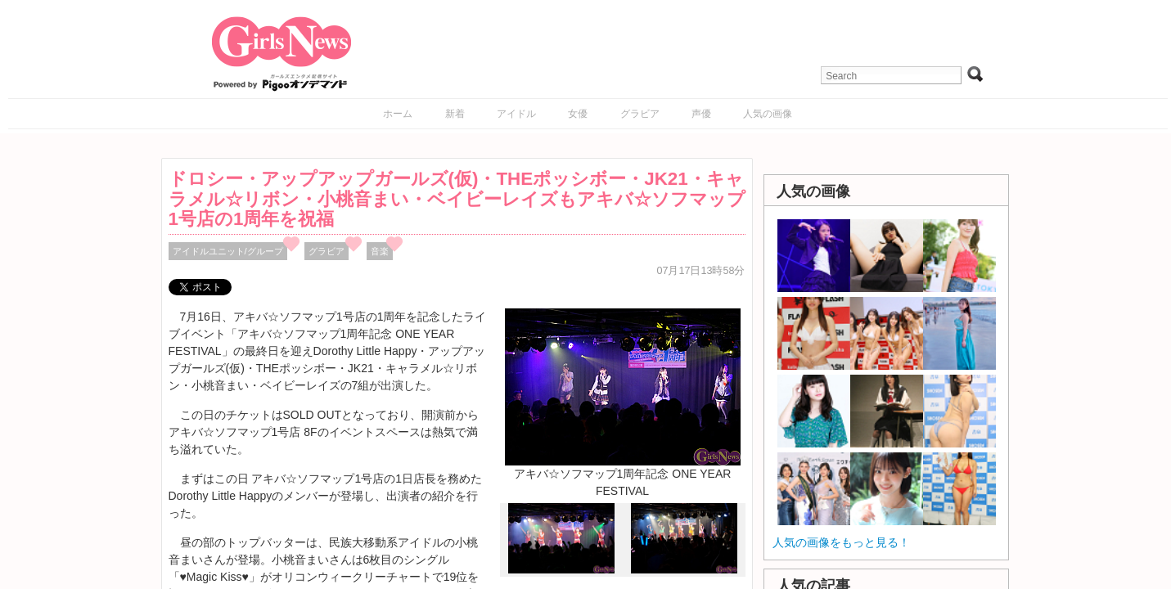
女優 (578, 113)
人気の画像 (767, 113)
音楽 (380, 251)
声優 (701, 113)
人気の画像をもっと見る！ (841, 542)
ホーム (397, 113)
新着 (455, 113)
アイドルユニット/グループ (228, 251)
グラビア (640, 113)
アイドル (516, 113)
